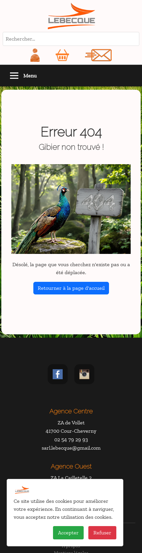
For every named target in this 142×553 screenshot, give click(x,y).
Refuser (102, 532)
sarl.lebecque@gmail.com (71, 448)
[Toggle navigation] (14, 75)
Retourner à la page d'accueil (71, 288)
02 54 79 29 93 (71, 439)
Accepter (68, 532)
